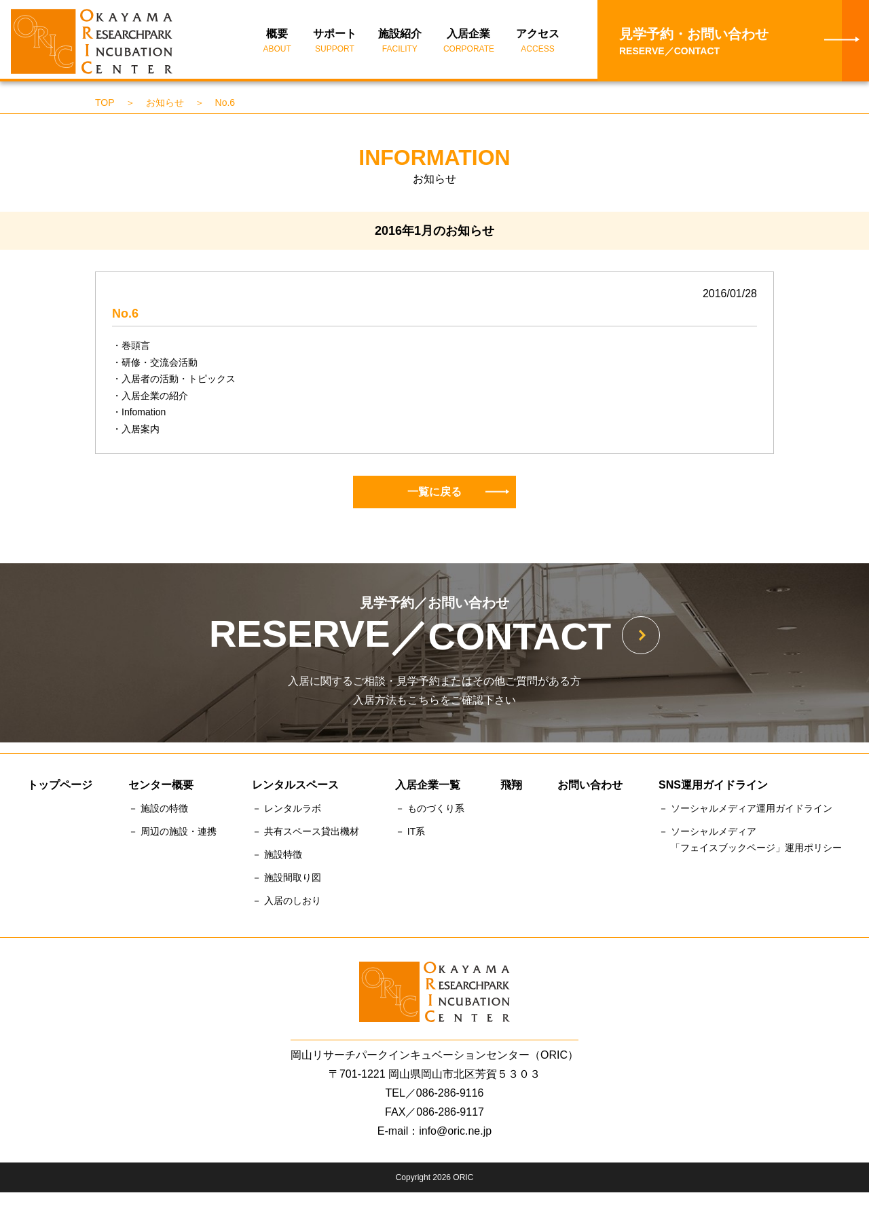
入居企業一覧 (427, 787)
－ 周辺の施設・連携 (172, 833)
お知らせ (165, 103)
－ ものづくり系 (429, 810)
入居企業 (468, 42)
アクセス (537, 42)
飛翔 (511, 787)
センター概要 (160, 787)
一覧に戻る (458, 493)
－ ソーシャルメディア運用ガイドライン (745, 810)
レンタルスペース (295, 787)
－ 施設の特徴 (158, 810)
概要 (277, 42)
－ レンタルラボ (286, 810)
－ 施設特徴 (277, 855)
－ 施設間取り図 (286, 878)
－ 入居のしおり (286, 901)
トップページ (59, 787)
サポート (334, 42)
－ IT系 (410, 833)
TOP (105, 103)
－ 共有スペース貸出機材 (305, 833)
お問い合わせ (590, 787)
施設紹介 (400, 42)
